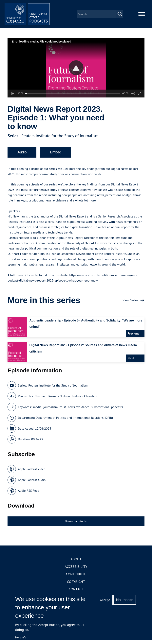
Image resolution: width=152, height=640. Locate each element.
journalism (50, 408)
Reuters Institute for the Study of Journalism (59, 137)
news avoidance (78, 408)
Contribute (76, 575)
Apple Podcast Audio (32, 481)
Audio (22, 153)
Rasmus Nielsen (59, 397)
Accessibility (76, 567)
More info (20, 637)
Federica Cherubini (84, 397)
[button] (76, 68)
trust (63, 408)
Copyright (76, 582)
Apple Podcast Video (31, 470)
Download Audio (76, 522)
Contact (76, 590)
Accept (105, 600)
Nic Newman (37, 397)
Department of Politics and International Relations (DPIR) (74, 419)
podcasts (117, 408)
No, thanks (124, 600)
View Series (130, 301)
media (37, 408)
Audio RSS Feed (28, 492)
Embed (55, 153)
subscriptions (100, 408)
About (75, 560)
